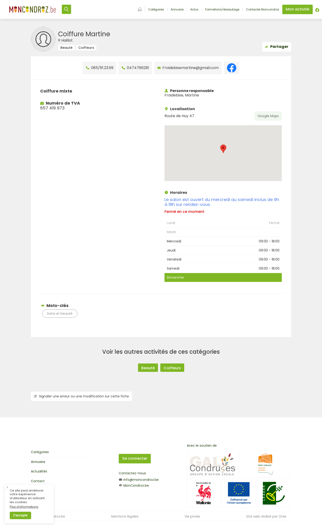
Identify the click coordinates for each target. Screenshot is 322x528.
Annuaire (177, 9)
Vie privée (192, 516)
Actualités (39, 471)
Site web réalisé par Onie (266, 516)
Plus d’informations (24, 507)
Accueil (139, 9)
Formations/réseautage (222, 9)
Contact (38, 481)
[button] (223, 149)
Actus (194, 9)
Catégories (156, 9)
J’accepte (20, 515)
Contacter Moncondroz (262, 9)
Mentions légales (124, 516)
